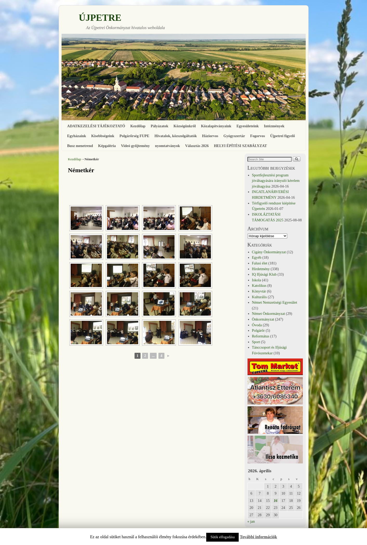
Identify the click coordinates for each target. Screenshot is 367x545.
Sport (256, 342)
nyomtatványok (167, 146)
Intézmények (274, 126)
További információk (258, 537)
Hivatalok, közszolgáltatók (176, 136)
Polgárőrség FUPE (134, 136)
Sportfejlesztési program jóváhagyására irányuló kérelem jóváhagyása (276, 180)
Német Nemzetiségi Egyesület (274, 302)
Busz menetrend (80, 146)
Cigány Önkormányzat (269, 252)
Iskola (256, 280)
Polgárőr (258, 330)
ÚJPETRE (100, 17)
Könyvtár (259, 291)
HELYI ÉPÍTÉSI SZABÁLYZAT (240, 146)
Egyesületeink (247, 126)
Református (260, 336)
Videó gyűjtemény (135, 146)
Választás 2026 (197, 146)
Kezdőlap (137, 126)
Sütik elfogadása (222, 537)
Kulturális (259, 297)
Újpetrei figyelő (282, 136)
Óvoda (257, 325)
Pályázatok (159, 126)
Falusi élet (260, 263)
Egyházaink (76, 136)
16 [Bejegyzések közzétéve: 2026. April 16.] (275, 501)
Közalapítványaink (216, 126)
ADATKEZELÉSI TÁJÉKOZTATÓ (96, 126)
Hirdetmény (261, 269)
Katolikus (259, 285)
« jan (251, 521)
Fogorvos (257, 136)
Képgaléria (107, 146)
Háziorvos (210, 136)
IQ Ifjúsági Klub (264, 274)
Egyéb (257, 257)
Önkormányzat (263, 319)
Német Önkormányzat (268, 313)
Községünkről (185, 126)
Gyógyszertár (234, 136)
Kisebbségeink (102, 136)
